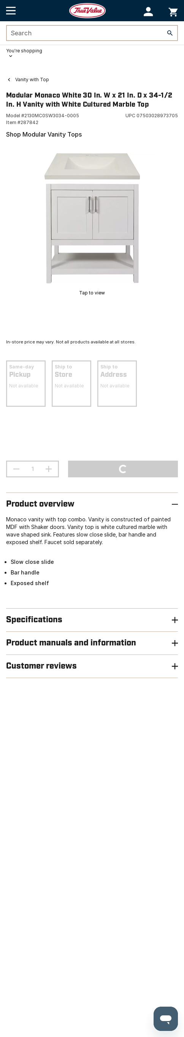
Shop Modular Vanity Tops (44, 134)
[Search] (170, 33)
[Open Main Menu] (11, 10)
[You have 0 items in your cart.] (173, 11)
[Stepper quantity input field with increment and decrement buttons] (32, 469)
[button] (148, 11)
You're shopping (24, 51)
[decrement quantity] (16, 469)
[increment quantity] (48, 469)
